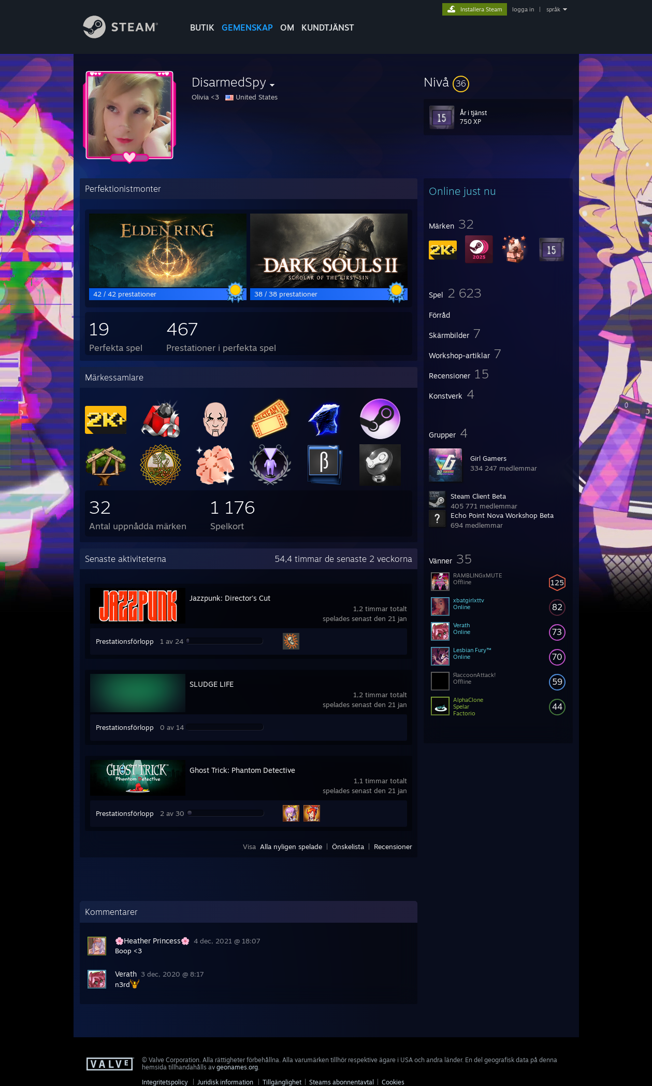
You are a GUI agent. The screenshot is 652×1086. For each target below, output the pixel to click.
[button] (498, 82)
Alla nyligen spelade (291, 846)
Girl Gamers (488, 458)
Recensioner (393, 846)
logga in (523, 9)
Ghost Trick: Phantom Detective (242, 770)
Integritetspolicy (165, 1082)
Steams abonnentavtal (341, 1082)
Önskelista (348, 846)
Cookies (393, 1082)
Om (287, 27)
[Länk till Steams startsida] (128, 35)
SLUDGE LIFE (212, 684)
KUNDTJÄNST (327, 27)
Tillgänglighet (282, 1082)
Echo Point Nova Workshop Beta (502, 515)
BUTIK (202, 27)
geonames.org (237, 1067)
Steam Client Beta (478, 496)
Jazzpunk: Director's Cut (230, 598)
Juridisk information (225, 1082)
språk (553, 9)
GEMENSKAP (247, 27)
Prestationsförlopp (125, 641)
